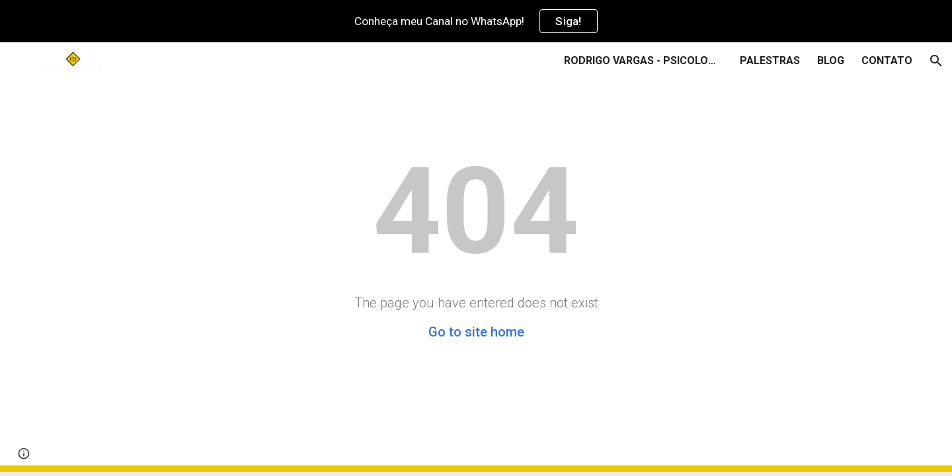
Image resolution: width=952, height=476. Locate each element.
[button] (936, 61)
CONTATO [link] (886, 60)
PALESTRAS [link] (770, 60)
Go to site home (476, 332)
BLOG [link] (830, 60)
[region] (476, 21)
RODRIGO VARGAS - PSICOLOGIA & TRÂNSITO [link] (643, 60)
